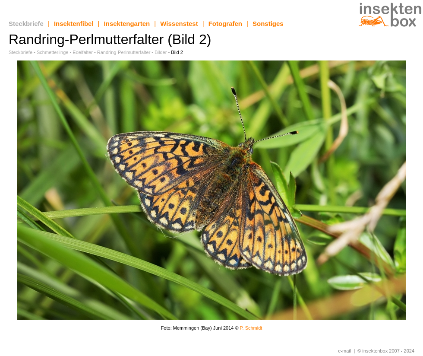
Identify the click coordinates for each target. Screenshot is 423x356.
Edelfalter (82, 52)
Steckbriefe (26, 23)
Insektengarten (127, 23)
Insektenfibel (74, 23)
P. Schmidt (251, 328)
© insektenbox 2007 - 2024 (385, 350)
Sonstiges (268, 23)
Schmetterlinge (52, 52)
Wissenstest (179, 23)
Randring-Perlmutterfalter (124, 52)
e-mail (344, 350)
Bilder (161, 52)
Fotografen (225, 23)
